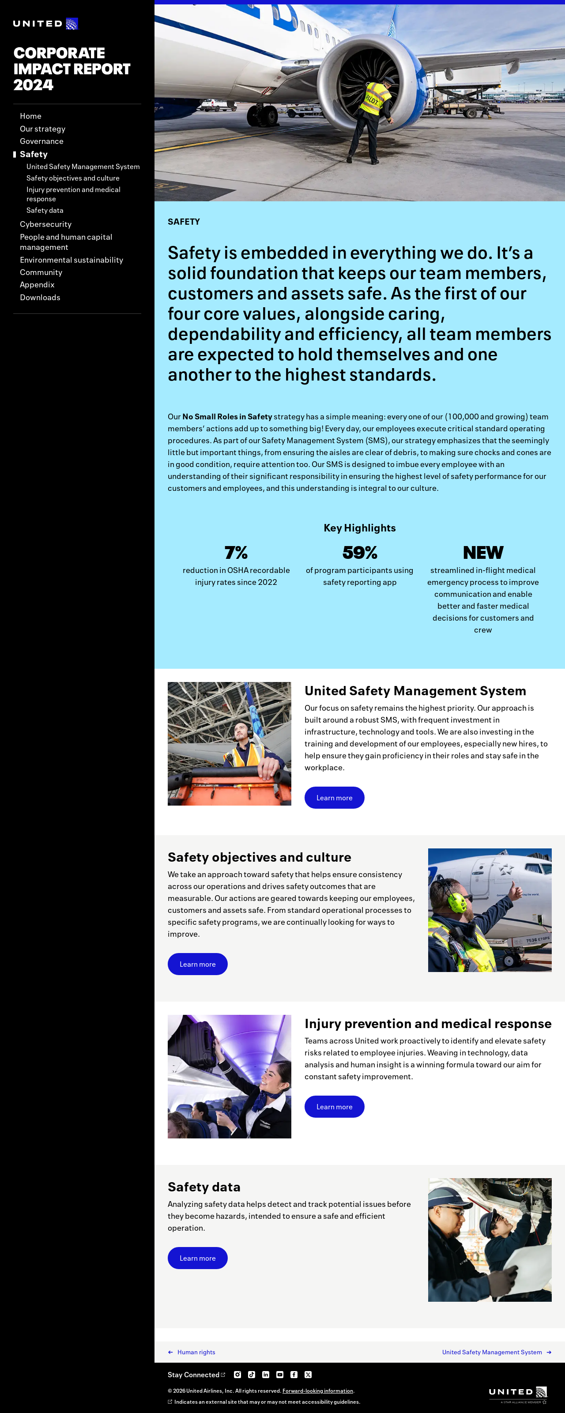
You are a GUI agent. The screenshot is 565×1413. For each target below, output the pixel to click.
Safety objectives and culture (73, 178)
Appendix (37, 284)
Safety (34, 154)
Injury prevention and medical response (73, 194)
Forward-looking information (317, 1390)
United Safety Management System (83, 166)
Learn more (340, 800)
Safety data (45, 210)
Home (30, 116)
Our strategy (42, 129)
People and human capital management (66, 242)
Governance (42, 141)
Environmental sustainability (71, 260)
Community (41, 272)
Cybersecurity (46, 224)
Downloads (40, 297)
